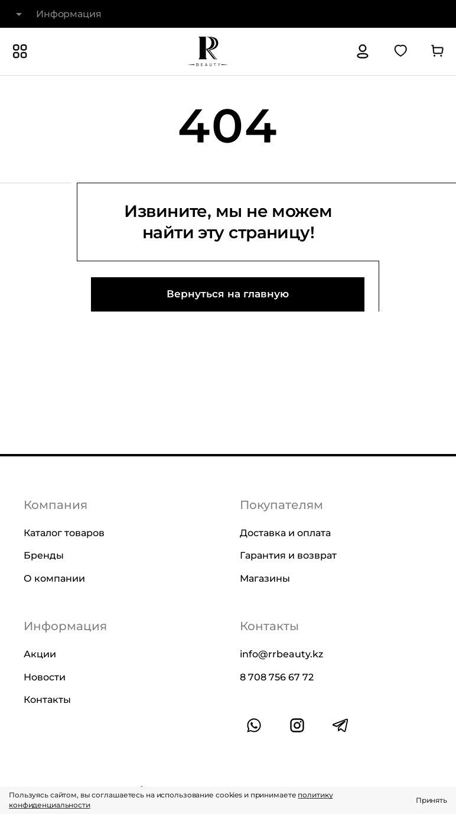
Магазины (265, 577)
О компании (54, 577)
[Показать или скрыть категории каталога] (20, 51)
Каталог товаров (64, 533)
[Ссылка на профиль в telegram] (340, 725)
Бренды (44, 555)
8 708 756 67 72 (277, 676)
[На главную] (208, 51)
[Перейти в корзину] (437, 51)
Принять (431, 800)
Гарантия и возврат (288, 555)
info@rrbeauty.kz (281, 654)
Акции (40, 654)
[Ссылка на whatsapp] (254, 725)
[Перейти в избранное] (400, 51)
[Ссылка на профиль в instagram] (297, 725)
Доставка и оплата (285, 533)
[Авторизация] (362, 51)
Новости (45, 676)
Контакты (47, 699)
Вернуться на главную (228, 294)
